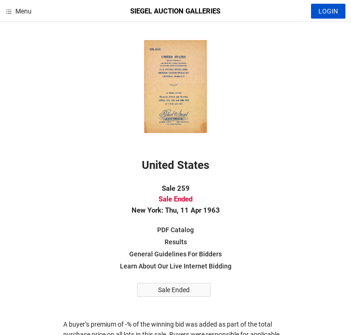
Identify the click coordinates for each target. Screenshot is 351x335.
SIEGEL (175, 11)
